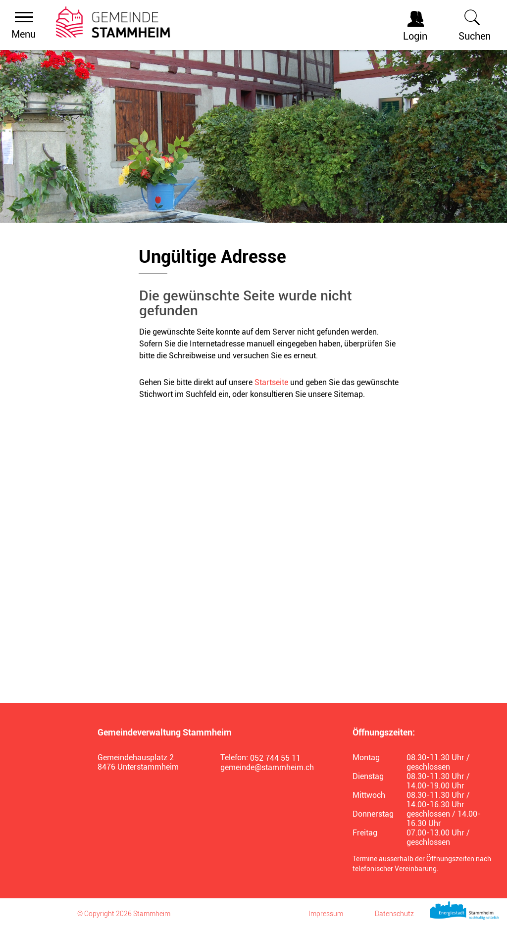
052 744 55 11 (275, 758)
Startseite (271, 382)
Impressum (325, 914)
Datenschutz (394, 914)
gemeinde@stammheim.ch (267, 767)
